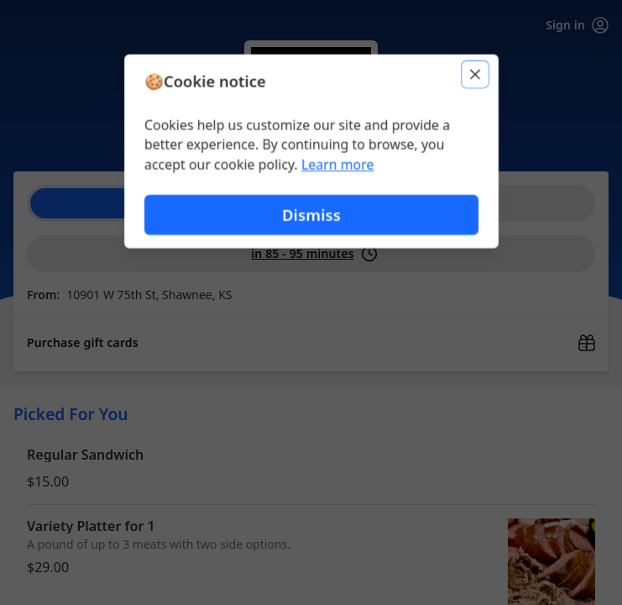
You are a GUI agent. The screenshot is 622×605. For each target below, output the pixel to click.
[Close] (476, 73)
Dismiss (310, 214)
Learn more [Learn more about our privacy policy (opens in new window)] (337, 164)
